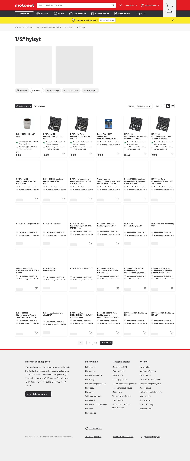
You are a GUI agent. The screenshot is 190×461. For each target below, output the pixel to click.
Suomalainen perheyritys (150, 383)
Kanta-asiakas (118, 371)
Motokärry (89, 379)
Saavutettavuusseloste (123, 436)
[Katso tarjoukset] (107, 20)
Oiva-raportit (145, 396)
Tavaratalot (145, 367)
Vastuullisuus (145, 387)
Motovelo (89, 408)
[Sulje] (173, 20)
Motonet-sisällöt (119, 367)
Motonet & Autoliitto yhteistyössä (121, 406)
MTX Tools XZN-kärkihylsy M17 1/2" (162, 314)
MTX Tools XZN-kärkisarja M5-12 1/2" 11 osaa (53, 136)
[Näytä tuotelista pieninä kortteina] (168, 106)
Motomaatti (90, 371)
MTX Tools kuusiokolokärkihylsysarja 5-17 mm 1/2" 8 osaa (135, 136)
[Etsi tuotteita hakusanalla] (112, 5)
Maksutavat (117, 392)
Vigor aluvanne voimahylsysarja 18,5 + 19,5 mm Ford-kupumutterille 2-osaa (108, 181)
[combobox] (73, 5)
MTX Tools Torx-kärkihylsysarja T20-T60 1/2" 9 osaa (162, 181)
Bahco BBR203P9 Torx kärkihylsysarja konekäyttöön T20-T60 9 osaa (108, 315)
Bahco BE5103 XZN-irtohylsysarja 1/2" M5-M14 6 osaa (27, 270)
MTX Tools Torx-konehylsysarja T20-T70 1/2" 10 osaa (80, 226)
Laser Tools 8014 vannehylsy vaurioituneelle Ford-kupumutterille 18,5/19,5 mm (107, 136)
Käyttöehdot (117, 400)
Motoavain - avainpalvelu (96, 404)
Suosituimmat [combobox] (142, 106)
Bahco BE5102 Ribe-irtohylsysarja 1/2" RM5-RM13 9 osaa (107, 270)
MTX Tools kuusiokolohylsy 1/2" (133, 225)
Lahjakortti (90, 367)
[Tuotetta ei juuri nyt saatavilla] (63, 154)
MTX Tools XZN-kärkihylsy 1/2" (162, 225)
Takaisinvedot (95, 428)
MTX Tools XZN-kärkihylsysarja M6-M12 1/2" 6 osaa (26, 181)
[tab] (42, 14)
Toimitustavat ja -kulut (122, 396)
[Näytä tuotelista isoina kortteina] (163, 106)
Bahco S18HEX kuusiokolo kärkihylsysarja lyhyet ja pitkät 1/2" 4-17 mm (135, 181)
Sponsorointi (145, 400)
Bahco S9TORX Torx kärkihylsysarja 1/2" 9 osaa (106, 226)
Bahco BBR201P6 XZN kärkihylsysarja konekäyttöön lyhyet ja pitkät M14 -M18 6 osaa (134, 270)
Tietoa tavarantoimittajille (151, 392)
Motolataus (90, 400)
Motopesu (89, 387)
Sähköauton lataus (93, 396)
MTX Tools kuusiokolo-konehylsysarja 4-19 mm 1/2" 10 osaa (80, 181)
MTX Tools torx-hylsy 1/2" (81, 268)
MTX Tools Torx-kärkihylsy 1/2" (50, 269)
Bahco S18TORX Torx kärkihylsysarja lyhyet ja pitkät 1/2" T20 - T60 (161, 270)
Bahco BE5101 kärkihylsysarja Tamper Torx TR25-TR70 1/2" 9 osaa (26, 315)
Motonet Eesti (146, 408)
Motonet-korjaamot (93, 375)
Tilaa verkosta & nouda (122, 387)
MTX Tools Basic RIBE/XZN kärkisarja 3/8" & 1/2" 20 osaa (81, 315)
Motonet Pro (90, 412)
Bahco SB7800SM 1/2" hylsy (25, 135)
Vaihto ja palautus (120, 379)
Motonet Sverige (147, 404)
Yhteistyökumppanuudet (150, 379)
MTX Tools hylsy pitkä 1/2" (27, 224)
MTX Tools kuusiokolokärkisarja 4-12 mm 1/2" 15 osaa (161, 136)
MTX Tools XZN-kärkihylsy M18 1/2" (135, 314)
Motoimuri (89, 392)
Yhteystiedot (145, 375)
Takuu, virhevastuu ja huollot (124, 383)
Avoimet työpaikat (148, 371)
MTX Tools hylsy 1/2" (52, 224)
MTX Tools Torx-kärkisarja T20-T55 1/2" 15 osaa (80, 136)
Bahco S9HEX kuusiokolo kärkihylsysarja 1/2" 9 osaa (54, 181)
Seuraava (106, 343)
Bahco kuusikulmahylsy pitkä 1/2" (53, 314)
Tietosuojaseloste (93, 436)
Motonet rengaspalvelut (95, 383)
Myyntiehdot (117, 375)
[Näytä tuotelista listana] (173, 106)
